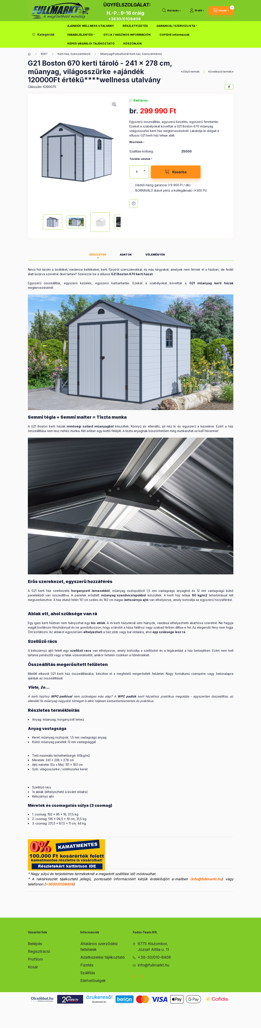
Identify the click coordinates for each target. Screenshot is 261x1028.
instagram (142, 976)
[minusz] (144, 173)
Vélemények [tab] (155, 254)
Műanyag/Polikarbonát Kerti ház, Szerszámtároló (131, 54)
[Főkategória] (29, 54)
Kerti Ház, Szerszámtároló (74, 54)
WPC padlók (126, 696)
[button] (43, 34)
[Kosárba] (176, 171)
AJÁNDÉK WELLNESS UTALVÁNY (90, 25)
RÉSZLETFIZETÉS (135, 25)
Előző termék (191, 71)
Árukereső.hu (99, 1002)
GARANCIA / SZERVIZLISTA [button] (176, 25)
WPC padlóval (61, 696)
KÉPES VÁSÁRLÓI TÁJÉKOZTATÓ (91, 43)
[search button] (171, 10)
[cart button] (221, 10)
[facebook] (229, 86)
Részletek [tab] (97, 254)
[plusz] (144, 170)
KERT (44, 54)
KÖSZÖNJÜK (132, 43)
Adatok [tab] (126, 254)
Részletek (135, 142)
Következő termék (220, 71)
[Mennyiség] (137, 172)
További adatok (139, 158)
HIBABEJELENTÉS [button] (80, 34)
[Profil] (197, 10)
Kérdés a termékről (133, 203)
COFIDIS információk (175, 34)
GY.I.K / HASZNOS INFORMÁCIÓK (127, 34)
